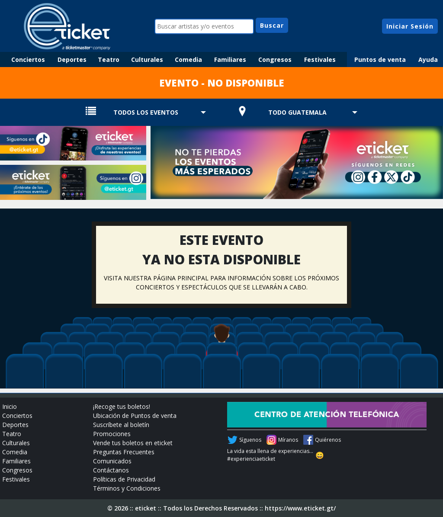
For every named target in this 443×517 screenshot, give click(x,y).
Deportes (72, 59)
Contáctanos (111, 470)
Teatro (108, 59)
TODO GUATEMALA (297, 112)
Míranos (288, 439)
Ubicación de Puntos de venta (135, 415)
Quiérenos (328, 439)
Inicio (9, 406)
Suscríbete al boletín (121, 425)
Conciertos (28, 59)
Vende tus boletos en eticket (133, 443)
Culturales (147, 59)
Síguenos (250, 439)
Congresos (275, 59)
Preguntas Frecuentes (123, 452)
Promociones (112, 434)
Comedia (188, 59)
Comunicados (112, 461)
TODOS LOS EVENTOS (145, 112)
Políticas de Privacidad (124, 479)
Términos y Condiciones (127, 488)
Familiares (230, 59)
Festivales (320, 59)
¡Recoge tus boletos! (121, 406)
